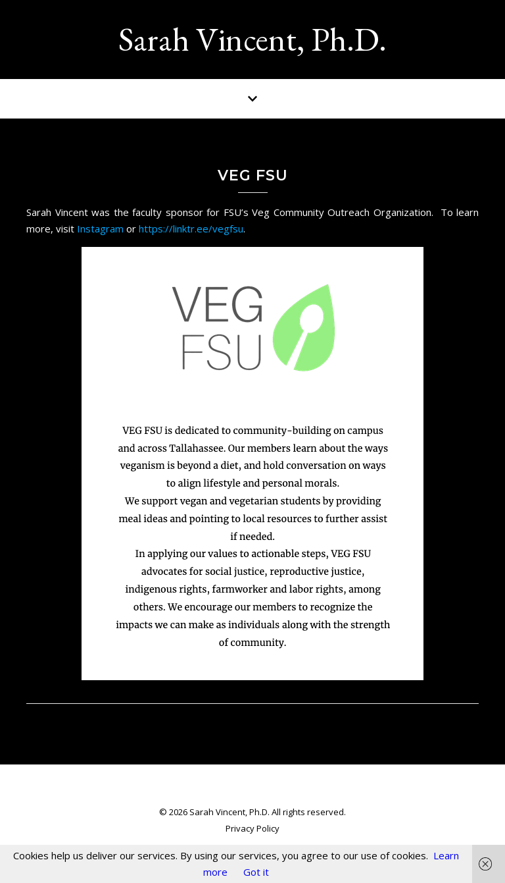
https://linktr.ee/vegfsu (191, 228)
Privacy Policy (252, 828)
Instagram (100, 228)
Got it (256, 871)
